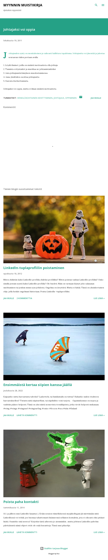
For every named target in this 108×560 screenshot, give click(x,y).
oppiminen (70, 98)
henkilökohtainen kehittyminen (34, 98)
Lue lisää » (99, 298)
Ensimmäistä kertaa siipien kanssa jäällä (37, 384)
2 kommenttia (24, 298)
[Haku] (96, 5)
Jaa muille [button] (96, 98)
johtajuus (59, 98)
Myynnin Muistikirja (22, 5)
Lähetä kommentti (27, 415)
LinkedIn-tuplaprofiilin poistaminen (33, 267)
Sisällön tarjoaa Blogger (54, 548)
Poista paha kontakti (21, 501)
